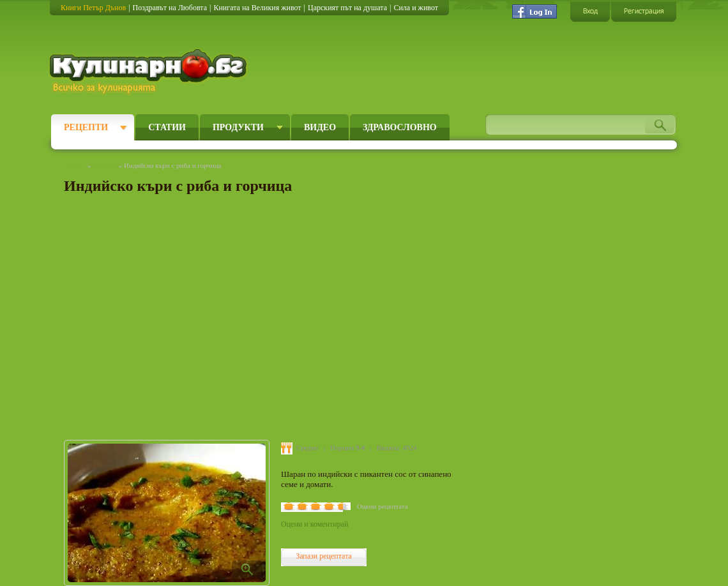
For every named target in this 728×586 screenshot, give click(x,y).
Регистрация (643, 11)
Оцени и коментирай (314, 524)
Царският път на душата (347, 7)
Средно (307, 447)
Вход (590, 11)
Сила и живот (415, 7)
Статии (167, 127)
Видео (320, 127)
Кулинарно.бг (150, 71)
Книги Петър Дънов (93, 7)
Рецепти (86, 127)
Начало (75, 165)
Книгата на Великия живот (257, 7)
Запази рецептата (324, 556)
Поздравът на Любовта (170, 7)
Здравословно (400, 127)
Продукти (238, 127)
